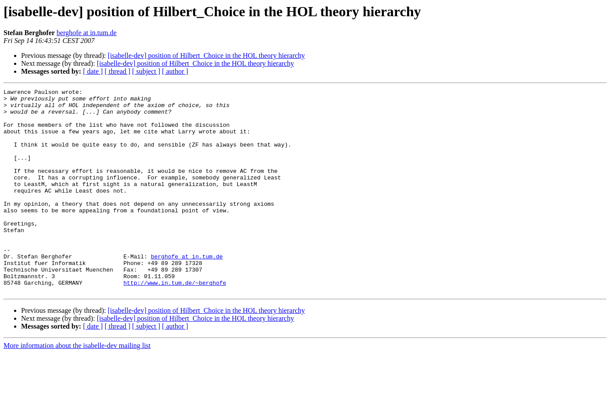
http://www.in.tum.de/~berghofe (174, 322)
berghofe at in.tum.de (87, 32)
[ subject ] (146, 71)
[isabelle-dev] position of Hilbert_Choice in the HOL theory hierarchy (206, 55)
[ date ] (93, 71)
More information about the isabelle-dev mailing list (77, 386)
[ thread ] (117, 71)
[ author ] (175, 71)
